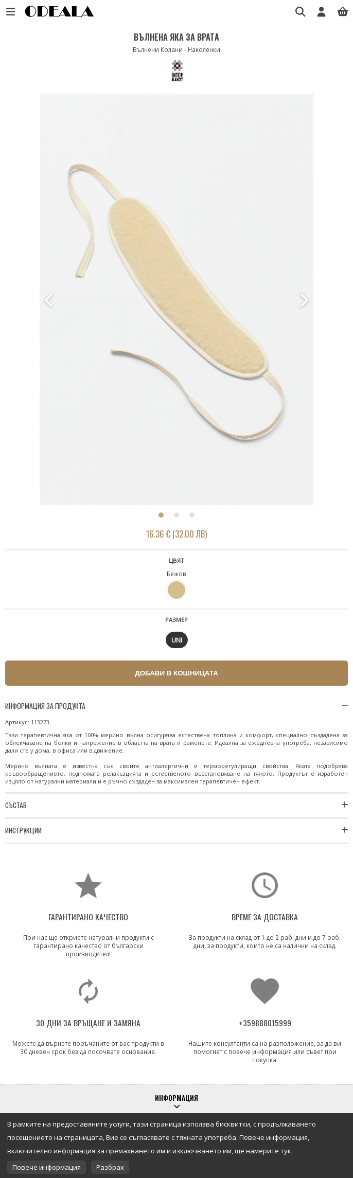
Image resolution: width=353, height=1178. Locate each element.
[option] (177, 300)
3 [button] (192, 515)
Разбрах (110, 1167)
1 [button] (161, 515)
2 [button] (176, 515)
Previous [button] (50, 300)
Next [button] (303, 300)
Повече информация (46, 1167)
